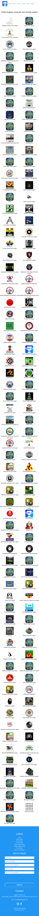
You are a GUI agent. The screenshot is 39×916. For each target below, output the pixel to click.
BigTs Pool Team (10, 107)
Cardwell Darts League (29, 131)
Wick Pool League (29, 811)
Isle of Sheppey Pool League (10, 401)
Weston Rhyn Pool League (9, 799)
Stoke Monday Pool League (29, 706)
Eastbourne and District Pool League (10, 272)
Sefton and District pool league (29, 647)
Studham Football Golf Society (9, 741)
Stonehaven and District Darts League (10, 729)
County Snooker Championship (29, 178)
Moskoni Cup (29, 530)
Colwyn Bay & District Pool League (9, 178)
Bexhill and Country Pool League (29, 72)
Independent (10, 377)
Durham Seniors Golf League (10, 248)
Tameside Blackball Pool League (10, 753)
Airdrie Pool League (29, 25)
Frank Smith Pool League (10, 330)
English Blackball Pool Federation (29, 283)
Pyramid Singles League (10, 623)
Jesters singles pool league (29, 401)
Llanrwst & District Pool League (29, 459)
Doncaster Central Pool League (9, 213)
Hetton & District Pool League (29, 354)
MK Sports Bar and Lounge (9, 518)
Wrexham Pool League (9, 823)
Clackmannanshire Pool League (29, 154)
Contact (32, 3)
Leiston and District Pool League (10, 448)
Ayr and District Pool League (10, 49)
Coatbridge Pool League (29, 166)
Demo (9, 201)
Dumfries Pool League (9, 236)
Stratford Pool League (29, 729)
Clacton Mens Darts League (10, 166)
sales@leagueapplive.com (21, 899)
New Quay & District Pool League (10, 565)
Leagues (24, 3)
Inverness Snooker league (9, 389)
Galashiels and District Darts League (29, 330)
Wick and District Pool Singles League (10, 811)
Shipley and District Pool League (29, 659)
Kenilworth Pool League (10, 412)
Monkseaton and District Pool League (10, 530)
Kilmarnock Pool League (29, 412)
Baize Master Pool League (29, 49)
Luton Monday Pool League (29, 471)
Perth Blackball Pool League (29, 612)
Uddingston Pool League (10, 776)
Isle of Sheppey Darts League (29, 389)
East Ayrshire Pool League (29, 248)
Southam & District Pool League (9, 694)
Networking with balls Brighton (9, 553)
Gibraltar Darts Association (9, 342)
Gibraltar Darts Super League (29, 342)
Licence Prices (19, 842)
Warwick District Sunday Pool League (29, 776)
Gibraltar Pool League (9, 354)
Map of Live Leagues (19, 849)
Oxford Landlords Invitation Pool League (29, 600)
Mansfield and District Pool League (29, 483)
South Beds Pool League (10, 682)
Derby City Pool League (29, 201)
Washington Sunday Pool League (29, 788)
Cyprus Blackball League (29, 189)
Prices (14, 3)
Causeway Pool (29, 143)
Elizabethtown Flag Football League (9, 283)
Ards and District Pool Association (10, 37)
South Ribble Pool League (29, 682)
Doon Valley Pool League (10, 225)
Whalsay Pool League (29, 799)
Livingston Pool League (9, 459)
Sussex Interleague (29, 741)
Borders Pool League (10, 119)
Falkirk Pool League (10, 319)
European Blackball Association (29, 307)
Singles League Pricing (19, 846)
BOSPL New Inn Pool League (29, 119)
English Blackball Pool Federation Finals (9, 295)
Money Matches (29, 518)
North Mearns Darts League (9, 588)
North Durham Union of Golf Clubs (29, 577)
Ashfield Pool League (29, 37)
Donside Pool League (29, 213)
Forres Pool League (29, 319)
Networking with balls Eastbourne (29, 553)
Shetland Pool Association (9, 659)
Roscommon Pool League (29, 635)
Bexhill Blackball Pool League (29, 84)
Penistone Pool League (9, 612)
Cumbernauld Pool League (9, 189)
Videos (18, 3)
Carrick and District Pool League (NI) (10, 143)
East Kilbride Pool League (29, 260)
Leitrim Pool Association (29, 448)
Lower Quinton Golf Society (9, 471)
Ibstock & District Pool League (29, 365)
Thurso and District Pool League (29, 764)
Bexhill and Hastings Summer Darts (9, 84)
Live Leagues (19, 848)
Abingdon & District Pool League (10, 25)
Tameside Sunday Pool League (9, 764)
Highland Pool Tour (9, 365)
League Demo (29, 424)
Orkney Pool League (10, 600)
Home (10, 3)
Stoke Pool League (9, 717)
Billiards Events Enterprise (29, 107)
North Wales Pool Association (29, 588)
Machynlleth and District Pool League (10, 483)
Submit (19, 885)
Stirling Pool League (10, 706)
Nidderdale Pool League (10, 577)
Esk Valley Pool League (9, 307)
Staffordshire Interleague (29, 694)
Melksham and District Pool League (9, 494)
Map (28, 3)
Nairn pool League (29, 541)
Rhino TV (10, 635)
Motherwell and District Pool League (9, 541)
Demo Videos (19, 839)
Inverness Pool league (29, 377)
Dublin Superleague (29, 225)
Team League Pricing (19, 844)
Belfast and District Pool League (9, 72)
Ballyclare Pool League (29, 60)
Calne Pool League (9, 131)
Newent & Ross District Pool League (29, 565)
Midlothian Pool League (29, 494)
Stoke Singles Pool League (29, 717)
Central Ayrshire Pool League (10, 154)
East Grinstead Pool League (10, 260)
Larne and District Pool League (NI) (9, 424)
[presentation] (19, 878)
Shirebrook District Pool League (9, 670)
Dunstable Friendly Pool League (29, 236)
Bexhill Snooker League (10, 96)
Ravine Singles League (29, 623)
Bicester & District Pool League (29, 96)
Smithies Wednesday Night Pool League (29, 670)
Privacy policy (19, 841)
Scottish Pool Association (10, 647)
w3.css (22, 910)
